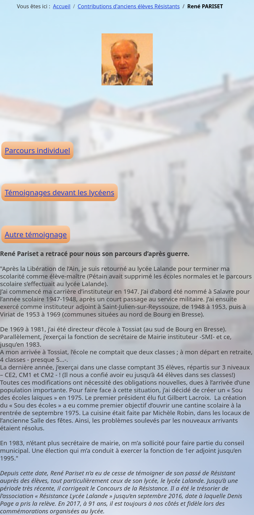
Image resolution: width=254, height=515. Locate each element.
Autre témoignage (36, 234)
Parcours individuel (37, 150)
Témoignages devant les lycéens (59, 192)
